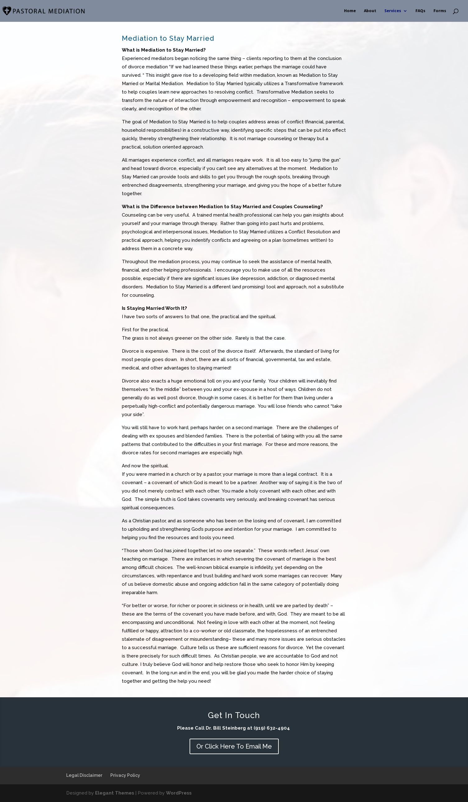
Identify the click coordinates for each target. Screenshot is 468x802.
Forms (440, 11)
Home (350, 11)
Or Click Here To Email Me (234, 746)
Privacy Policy (125, 775)
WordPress (179, 793)
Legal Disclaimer (84, 775)
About (370, 11)
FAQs (420, 11)
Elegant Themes (114, 793)
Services (392, 11)
